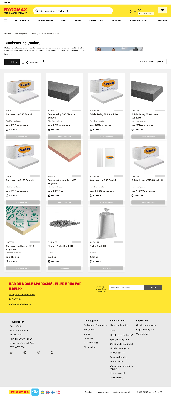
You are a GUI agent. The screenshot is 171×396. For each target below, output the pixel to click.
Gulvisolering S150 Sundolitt (20, 174)
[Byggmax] (15, 10)
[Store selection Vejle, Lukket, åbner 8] (146, 12)
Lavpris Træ (39, 394)
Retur (113, 324)
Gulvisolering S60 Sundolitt (104, 108)
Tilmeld (153, 281)
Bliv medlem (90, 341)
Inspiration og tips (145, 323)
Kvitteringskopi (117, 367)
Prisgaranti (89, 323)
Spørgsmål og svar (119, 333)
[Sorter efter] (152, 55)
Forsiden (7, 27)
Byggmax (30, 394)
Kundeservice (117, 314)
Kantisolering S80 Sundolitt (104, 174)
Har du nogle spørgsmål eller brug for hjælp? (45, 280)
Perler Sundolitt (98, 239)
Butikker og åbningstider (96, 319)
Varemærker (142, 327)
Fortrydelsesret (117, 346)
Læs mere (8, 48)
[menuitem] (5, 21)
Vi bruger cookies (102, 386)
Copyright (88, 386)
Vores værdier (91, 336)
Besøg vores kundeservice (22, 288)
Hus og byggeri (21, 27)
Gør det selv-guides (146, 319)
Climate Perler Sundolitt (60, 239)
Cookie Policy (116, 371)
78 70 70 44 (15, 293)
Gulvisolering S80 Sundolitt (20, 108)
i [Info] (43, 55)
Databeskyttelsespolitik (121, 386)
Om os (87, 327)
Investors (88, 332)
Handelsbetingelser (120, 342)
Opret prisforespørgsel (20, 297)
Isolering (34, 27)
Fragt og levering (118, 351)
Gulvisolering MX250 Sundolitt (147, 174)
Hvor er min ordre (119, 319)
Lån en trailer (117, 355)
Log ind (7, 2)
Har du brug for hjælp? (121, 329)
